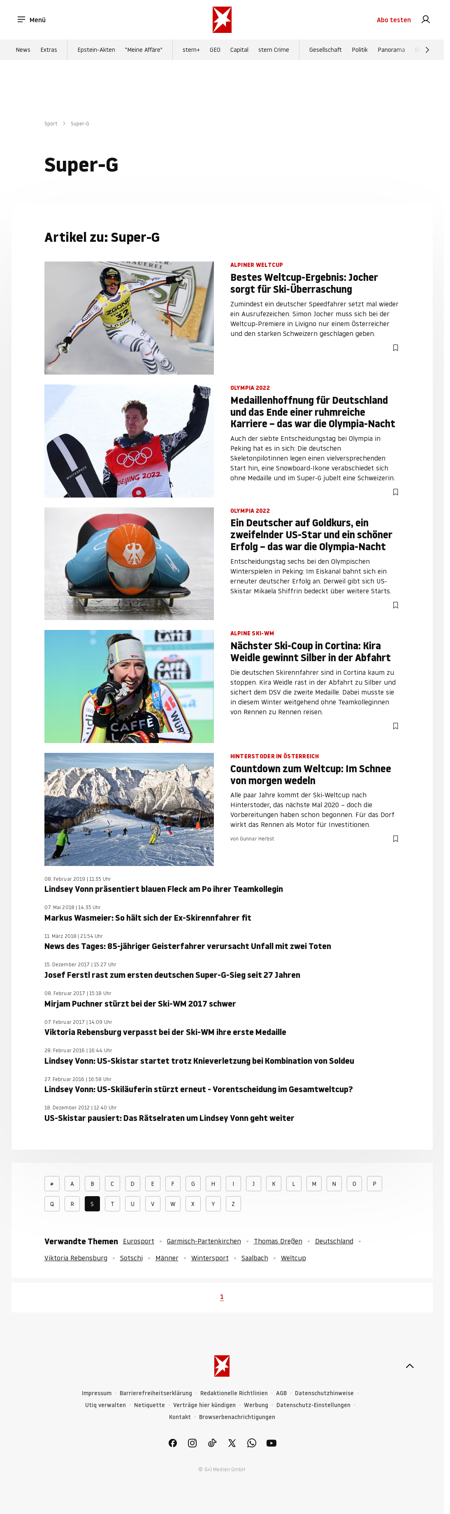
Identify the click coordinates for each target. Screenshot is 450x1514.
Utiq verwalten (105, 1405)
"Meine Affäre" (143, 49)
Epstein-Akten (96, 49)
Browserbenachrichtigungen (237, 1417)
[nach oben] (409, 1366)
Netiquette (149, 1405)
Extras (48, 49)
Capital (239, 49)
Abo (394, 20)
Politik (360, 49)
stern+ (191, 49)
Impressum (96, 1393)
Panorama (391, 49)
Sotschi (131, 1258)
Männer (167, 1258)
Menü (31, 20)
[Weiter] (427, 49)
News (23, 49)
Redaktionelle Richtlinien (234, 1393)
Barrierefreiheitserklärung (156, 1393)
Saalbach (254, 1258)
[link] (426, 20)
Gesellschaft (325, 49)
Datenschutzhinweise (324, 1393)
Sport (51, 123)
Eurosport (138, 1241)
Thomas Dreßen (278, 1241)
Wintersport (210, 1258)
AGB (281, 1393)
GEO (215, 49)
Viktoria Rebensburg (75, 1258)
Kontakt (180, 1417)
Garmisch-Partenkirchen (204, 1241)
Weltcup (293, 1258)
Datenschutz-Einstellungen (313, 1405)
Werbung (256, 1405)
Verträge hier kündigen (204, 1405)
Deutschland (334, 1241)
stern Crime (273, 49)
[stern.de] (222, 20)
